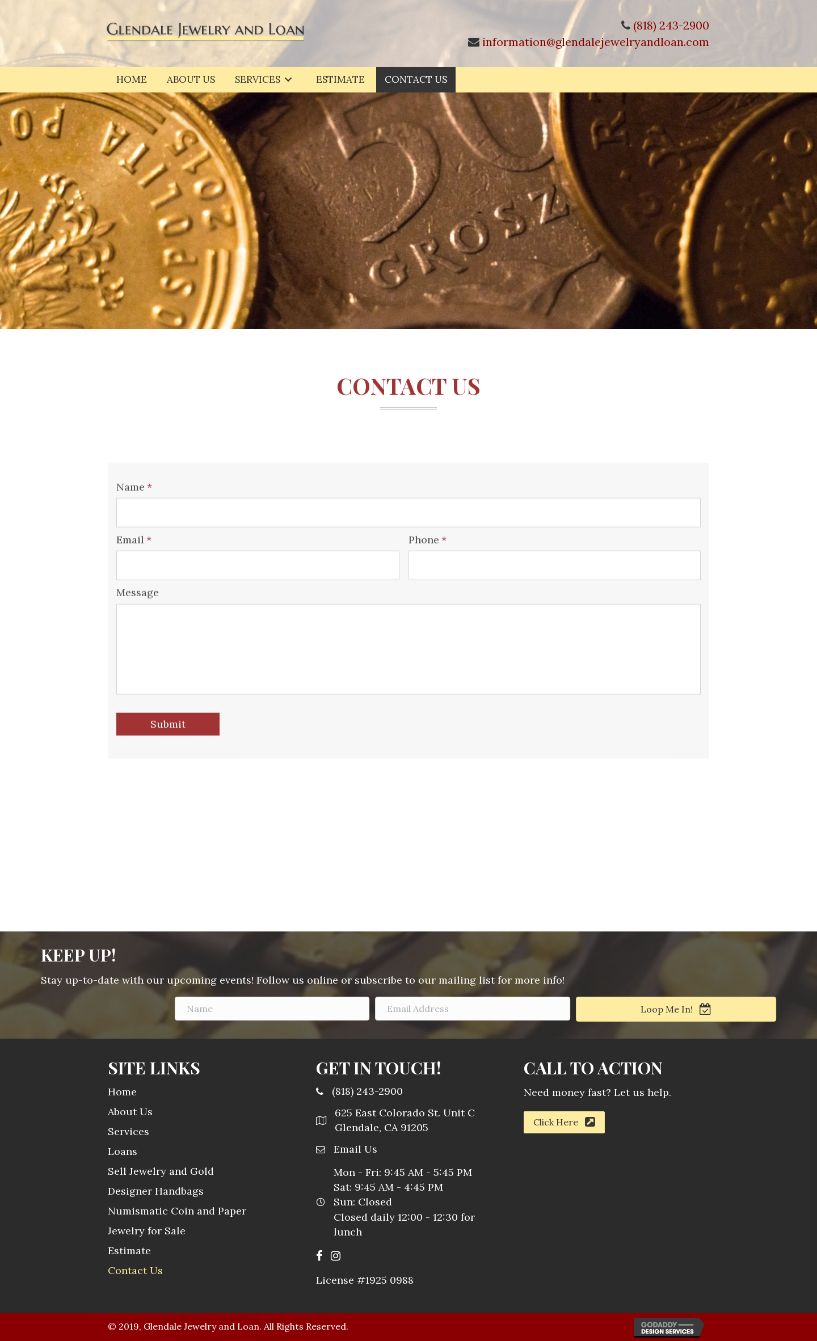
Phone (427, 602)
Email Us (355, 1149)
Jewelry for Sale (147, 1230)
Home (122, 1091)
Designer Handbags (156, 1190)
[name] (389, 1008)
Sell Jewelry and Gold (161, 1171)
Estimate (129, 1250)
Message (137, 654)
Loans (122, 1151)
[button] (564, 1122)
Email (133, 602)
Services (128, 1131)
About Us (130, 1111)
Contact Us (135, 1270)
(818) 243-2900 (671, 25)
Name (134, 549)
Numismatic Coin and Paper (177, 1210)
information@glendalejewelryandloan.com (595, 42)
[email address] (590, 1008)
